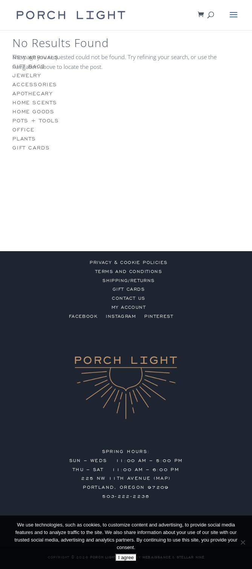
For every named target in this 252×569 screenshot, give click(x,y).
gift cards (31, 148)
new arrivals (35, 57)
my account (128, 307)
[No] (242, 542)
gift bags (28, 66)
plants (24, 139)
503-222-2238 (126, 496)
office (23, 130)
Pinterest (158, 316)
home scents (34, 102)
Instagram (121, 316)
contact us (128, 298)
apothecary (32, 93)
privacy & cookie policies (128, 262)
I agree (126, 557)
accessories (34, 84)
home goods (33, 111)
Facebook (83, 316)
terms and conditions (128, 271)
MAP (162, 478)
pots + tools (35, 120)
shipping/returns (128, 281)
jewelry (26, 75)
